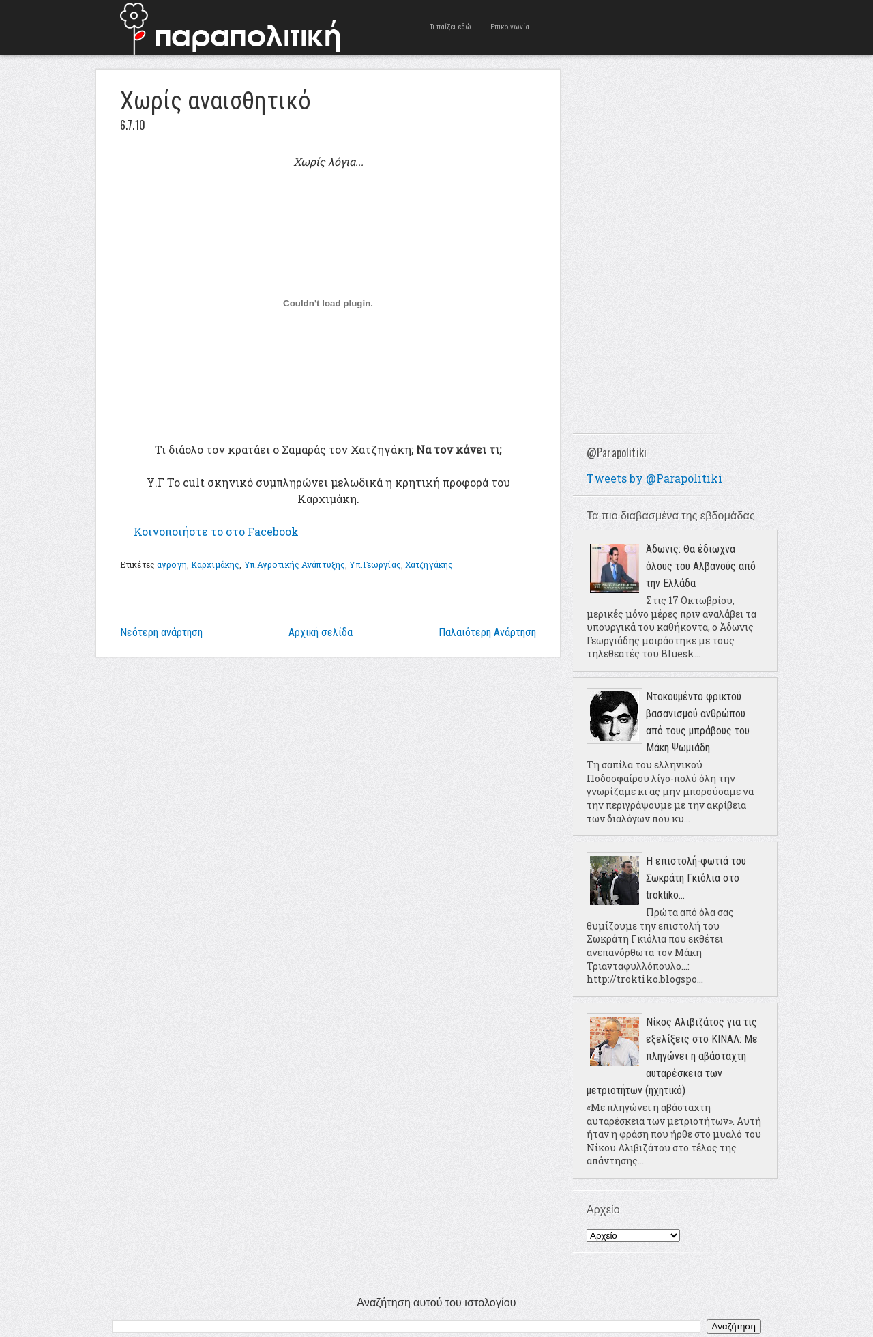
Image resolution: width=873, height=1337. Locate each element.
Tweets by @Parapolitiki (654, 478)
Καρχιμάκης (215, 564)
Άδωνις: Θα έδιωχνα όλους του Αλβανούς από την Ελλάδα (701, 566)
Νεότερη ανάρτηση (161, 632)
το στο (216, 531)
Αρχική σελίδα (320, 632)
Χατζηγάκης (429, 564)
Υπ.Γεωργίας (374, 564)
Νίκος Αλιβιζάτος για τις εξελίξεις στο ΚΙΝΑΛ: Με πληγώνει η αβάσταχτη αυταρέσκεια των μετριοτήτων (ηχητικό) (672, 1056)
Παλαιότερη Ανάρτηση (487, 632)
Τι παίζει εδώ (450, 27)
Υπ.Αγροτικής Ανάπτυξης (295, 564)
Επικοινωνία (509, 27)
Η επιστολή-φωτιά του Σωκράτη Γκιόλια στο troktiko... (696, 878)
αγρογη (172, 564)
